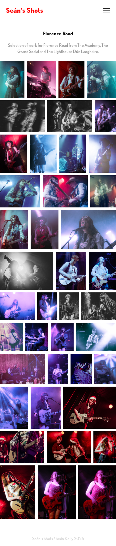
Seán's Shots (24, 10)
